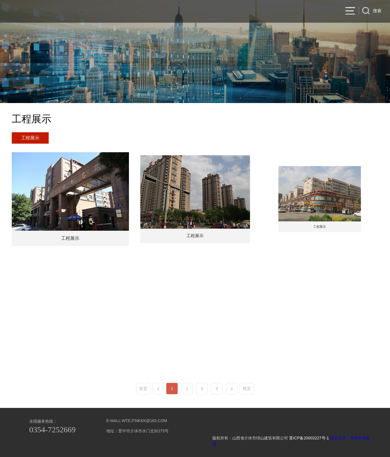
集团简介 (227, 11)
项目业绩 (278, 11)
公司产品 (252, 11)
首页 (143, 398)
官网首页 (201, 11)
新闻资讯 (303, 11)
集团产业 (329, 11)
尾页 (247, 398)
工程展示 (31, 137)
